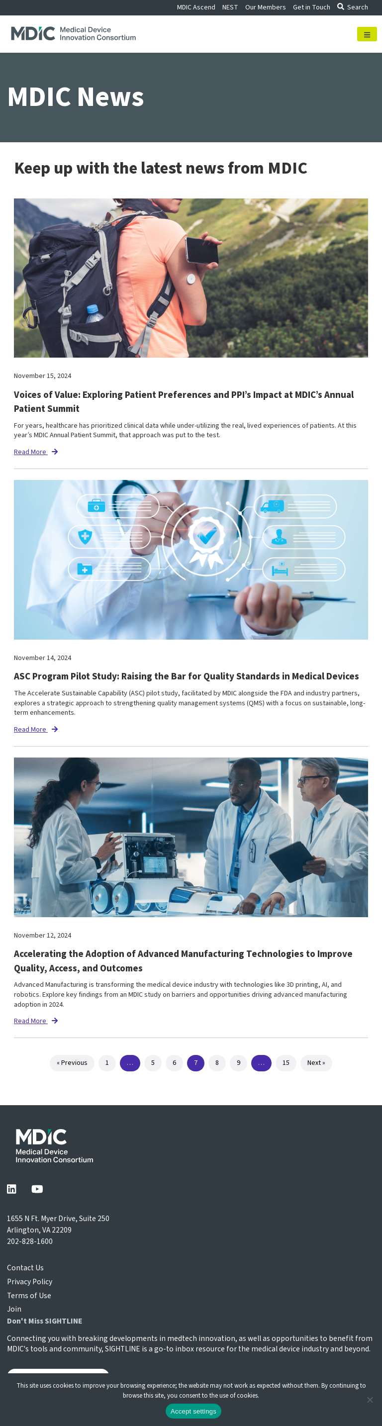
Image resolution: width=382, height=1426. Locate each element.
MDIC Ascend (196, 7)
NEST (230, 7)
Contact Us (25, 1267)
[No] (370, 1400)
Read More (36, 452)
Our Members (265, 7)
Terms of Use (29, 1295)
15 (286, 1063)
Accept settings (193, 1411)
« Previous (72, 1063)
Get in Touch (311, 7)
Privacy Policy (29, 1281)
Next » (316, 1063)
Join (14, 1309)
